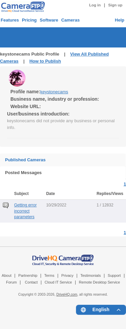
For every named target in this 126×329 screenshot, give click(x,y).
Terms (49, 275)
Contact (31, 282)
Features (10, 20)
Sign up (115, 5)
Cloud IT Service (58, 282)
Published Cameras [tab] (25, 159)
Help (119, 20)
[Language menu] (101, 310)
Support (114, 275)
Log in (95, 5)
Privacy (67, 275)
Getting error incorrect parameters (25, 211)
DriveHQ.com (66, 294)
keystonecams (54, 91)
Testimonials (90, 275)
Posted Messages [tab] (23, 172)
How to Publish (45, 61)
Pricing (29, 20)
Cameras (70, 20)
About (6, 275)
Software (49, 20)
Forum (11, 282)
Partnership (28, 275)
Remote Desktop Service (99, 282)
